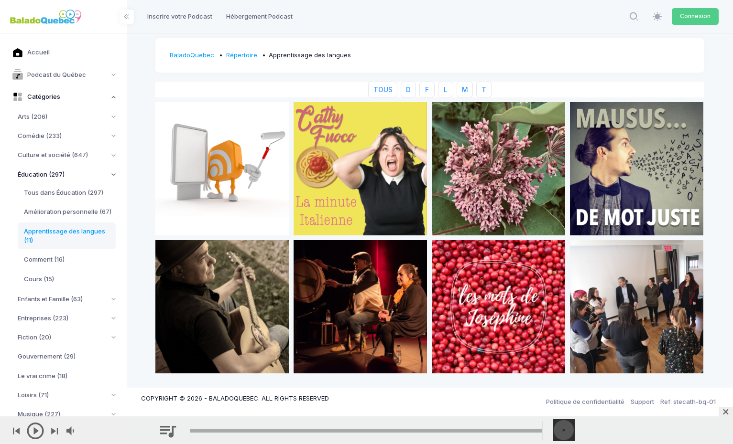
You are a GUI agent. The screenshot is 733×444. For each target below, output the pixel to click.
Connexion (695, 16)
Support (642, 401)
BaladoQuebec (192, 55)
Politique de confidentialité (585, 401)
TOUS (383, 89)
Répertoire (241, 55)
